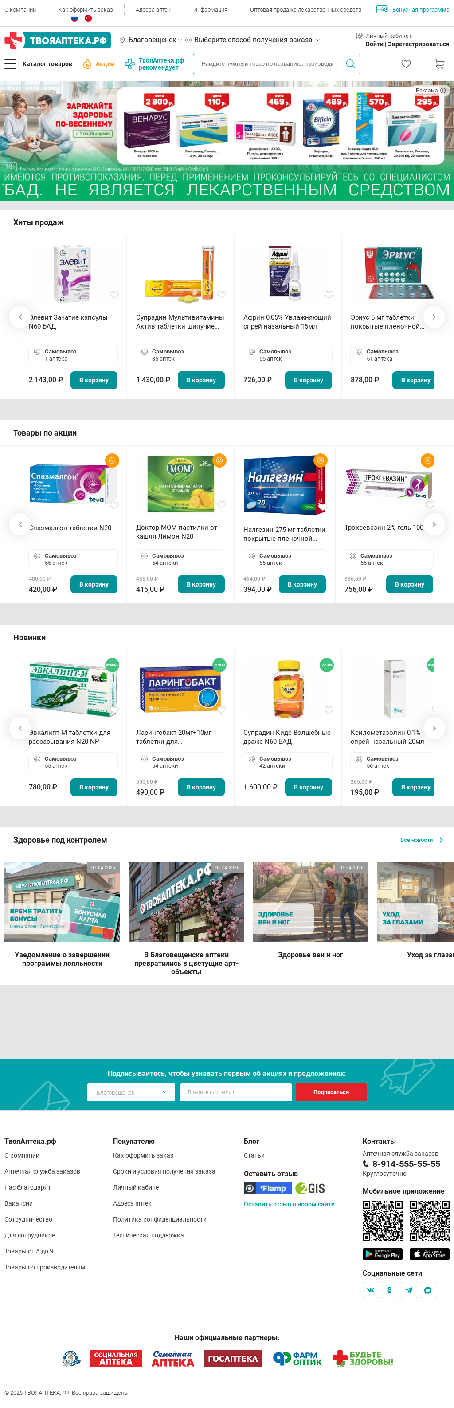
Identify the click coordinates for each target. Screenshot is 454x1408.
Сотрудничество (28, 1219)
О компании (20, 9)
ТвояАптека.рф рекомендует (154, 64)
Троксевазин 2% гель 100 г (386, 527)
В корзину (94, 380)
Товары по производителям (44, 1267)
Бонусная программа (413, 9)
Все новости (421, 840)
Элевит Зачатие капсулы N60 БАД (68, 321)
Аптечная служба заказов (42, 1171)
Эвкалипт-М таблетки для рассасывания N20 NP (69, 737)
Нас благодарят (27, 1187)
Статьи (254, 1155)
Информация (210, 9)
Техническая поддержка (148, 1235)
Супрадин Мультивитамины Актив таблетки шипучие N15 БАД (180, 322)
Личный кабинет (137, 1187)
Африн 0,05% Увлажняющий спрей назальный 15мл (287, 321)
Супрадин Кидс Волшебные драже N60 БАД (287, 737)
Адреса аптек (153, 9)
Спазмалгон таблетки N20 (70, 528)
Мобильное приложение (404, 1191)
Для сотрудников (29, 1235)
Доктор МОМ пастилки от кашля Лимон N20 (176, 532)
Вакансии (18, 1203)
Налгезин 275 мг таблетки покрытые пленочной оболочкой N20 (284, 534)
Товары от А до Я (29, 1251)
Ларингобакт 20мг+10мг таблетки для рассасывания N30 (173, 737)
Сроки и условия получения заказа (164, 1171)
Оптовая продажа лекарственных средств (305, 9)
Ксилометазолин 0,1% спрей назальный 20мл (387, 737)
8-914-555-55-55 (406, 1163)
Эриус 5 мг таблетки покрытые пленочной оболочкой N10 (385, 322)
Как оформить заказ (86, 9)
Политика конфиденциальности (160, 1219)
